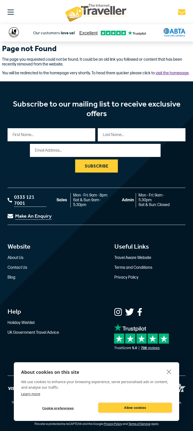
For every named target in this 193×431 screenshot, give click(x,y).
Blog (11, 277)
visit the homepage (172, 73)
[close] (169, 372)
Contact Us (17, 267)
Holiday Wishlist (21, 322)
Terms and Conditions (133, 267)
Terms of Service (139, 424)
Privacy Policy (126, 277)
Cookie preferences (58, 408)
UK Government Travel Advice (33, 332)
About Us (15, 257)
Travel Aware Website (132, 257)
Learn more (30, 393)
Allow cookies (135, 408)
